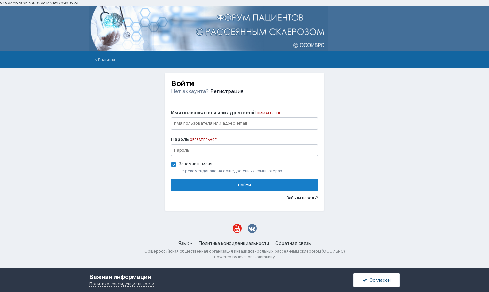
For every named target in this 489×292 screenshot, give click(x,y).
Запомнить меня (195, 163)
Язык (185, 243)
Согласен (376, 280)
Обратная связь (293, 243)
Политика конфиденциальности (234, 243)
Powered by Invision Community (244, 257)
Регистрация (226, 91)
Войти (244, 184)
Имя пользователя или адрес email (227, 112)
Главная (105, 59)
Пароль (194, 139)
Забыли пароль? (302, 197)
